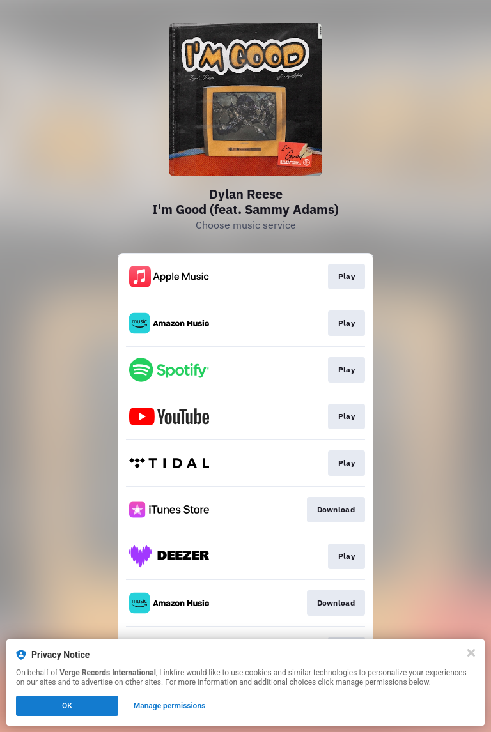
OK (67, 705)
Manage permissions (170, 705)
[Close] (471, 653)
